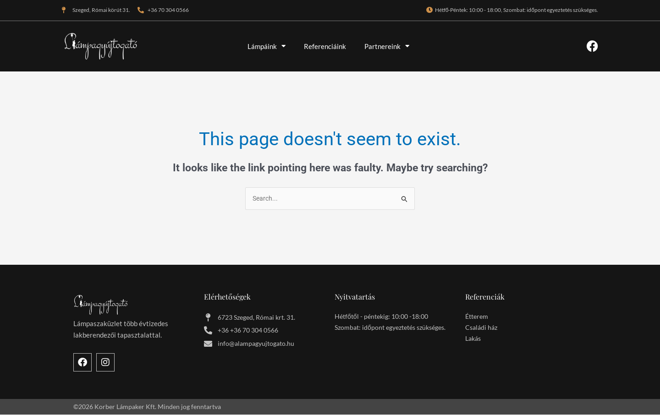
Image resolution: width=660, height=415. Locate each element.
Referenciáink (325, 46)
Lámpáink (267, 46)
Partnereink (386, 46)
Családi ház (481, 328)
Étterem (476, 317)
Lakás (473, 339)
